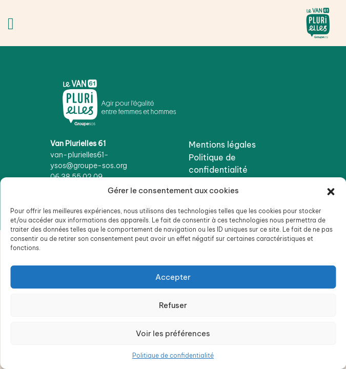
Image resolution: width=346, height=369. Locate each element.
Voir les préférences (173, 333)
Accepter (173, 277)
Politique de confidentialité (173, 355)
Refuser (173, 305)
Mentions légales (222, 144)
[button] (330, 191)
